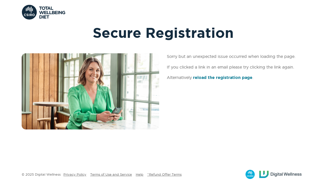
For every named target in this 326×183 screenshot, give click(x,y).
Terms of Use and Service (111, 174)
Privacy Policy (74, 174)
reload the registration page (222, 77)
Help (139, 174)
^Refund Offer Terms (164, 174)
